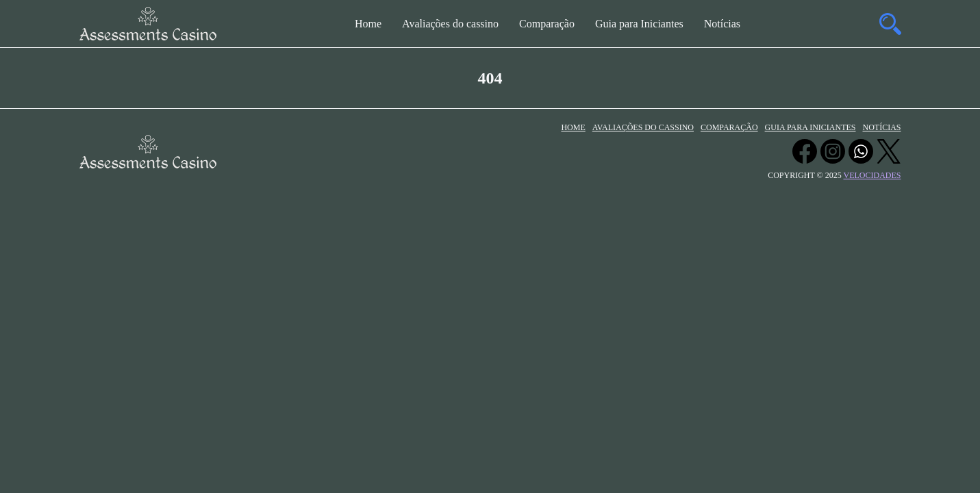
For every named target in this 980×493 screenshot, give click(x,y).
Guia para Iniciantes (639, 23)
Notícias (722, 23)
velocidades (872, 175)
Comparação (547, 23)
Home (368, 23)
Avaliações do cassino (450, 23)
